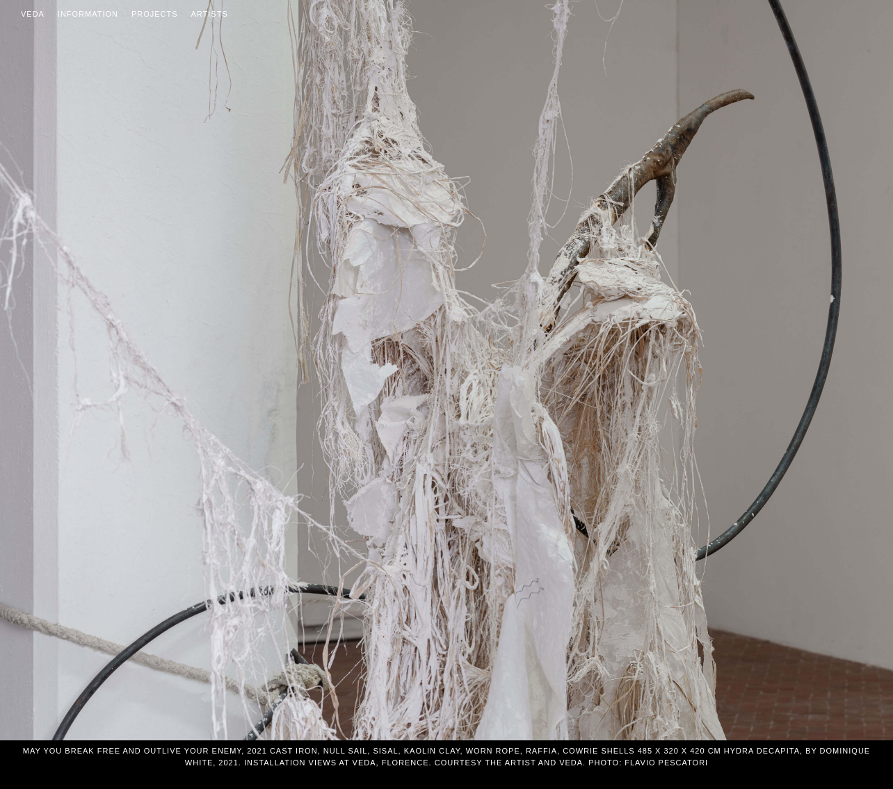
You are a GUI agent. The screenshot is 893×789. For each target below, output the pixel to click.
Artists (209, 14)
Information (88, 14)
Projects (154, 14)
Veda (33, 14)
